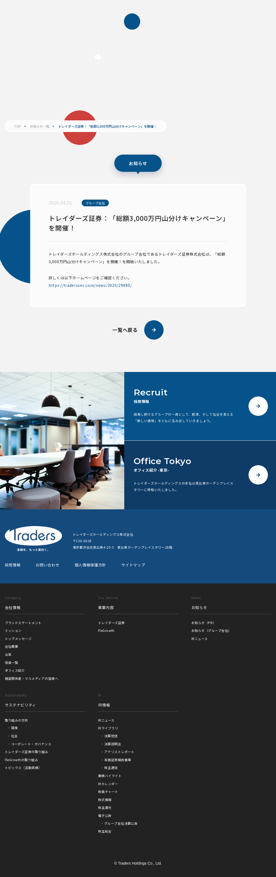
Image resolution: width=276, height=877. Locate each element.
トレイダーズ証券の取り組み (26, 751)
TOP (17, 126)
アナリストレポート (119, 751)
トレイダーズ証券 (111, 622)
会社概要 (11, 646)
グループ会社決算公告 (121, 823)
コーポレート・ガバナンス (31, 744)
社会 (14, 735)
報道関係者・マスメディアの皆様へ (31, 678)
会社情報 (13, 607)
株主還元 (105, 807)
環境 (14, 727)
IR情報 (104, 705)
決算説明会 (112, 744)
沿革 (8, 654)
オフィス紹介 (15, 670)
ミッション (13, 630)
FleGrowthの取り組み (21, 759)
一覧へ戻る (138, 330)
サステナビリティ (20, 705)
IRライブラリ (108, 728)
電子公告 (105, 815)
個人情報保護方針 (90, 565)
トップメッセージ (18, 638)
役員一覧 (11, 662)
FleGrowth (106, 630)
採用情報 (13, 565)
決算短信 (111, 735)
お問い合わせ (47, 565)
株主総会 (105, 831)
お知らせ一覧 (39, 126)
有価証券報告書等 (117, 759)
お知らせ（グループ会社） (211, 630)
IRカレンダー (108, 783)
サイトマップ (133, 565)
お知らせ (199, 607)
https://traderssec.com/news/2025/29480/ (90, 285)
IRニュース (199, 638)
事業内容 (106, 607)
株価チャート (108, 791)
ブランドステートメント (23, 622)
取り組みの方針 (16, 720)
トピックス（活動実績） (23, 767)
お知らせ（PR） (203, 622)
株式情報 (105, 799)
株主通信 (111, 767)
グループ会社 (95, 203)
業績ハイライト (110, 775)
